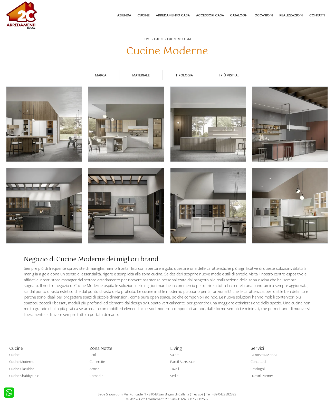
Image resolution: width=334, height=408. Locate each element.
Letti (93, 354)
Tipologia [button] (184, 75)
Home (146, 39)
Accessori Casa (210, 15)
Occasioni (264, 15)
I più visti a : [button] (229, 75)
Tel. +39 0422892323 (221, 394)
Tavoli (174, 368)
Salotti (174, 354)
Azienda (124, 15)
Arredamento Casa (173, 15)
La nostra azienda (264, 354)
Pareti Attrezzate (182, 361)
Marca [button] (100, 75)
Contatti (317, 15)
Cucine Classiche (21, 368)
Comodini (97, 375)
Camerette (97, 361)
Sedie (174, 375)
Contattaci (258, 361)
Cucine (143, 15)
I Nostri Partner (262, 375)
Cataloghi (239, 15)
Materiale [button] (141, 75)
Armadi (95, 368)
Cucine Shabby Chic (24, 375)
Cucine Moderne (179, 39)
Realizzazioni (291, 15)
